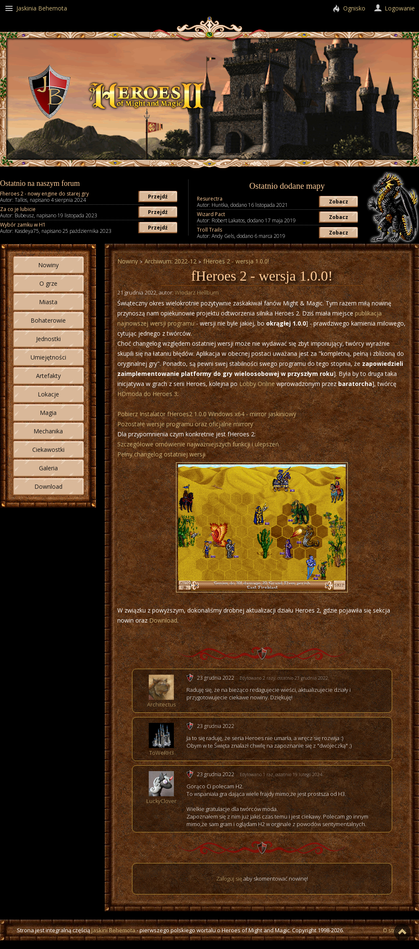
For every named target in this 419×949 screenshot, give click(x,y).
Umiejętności (48, 357)
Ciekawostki (48, 450)
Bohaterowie (48, 320)
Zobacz (338, 201)
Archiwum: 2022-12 (171, 261)
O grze (48, 283)
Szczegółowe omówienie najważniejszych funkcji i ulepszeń (198, 444)
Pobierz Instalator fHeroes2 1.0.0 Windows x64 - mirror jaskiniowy (206, 414)
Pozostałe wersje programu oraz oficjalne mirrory (185, 424)
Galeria (48, 468)
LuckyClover (161, 801)
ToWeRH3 (161, 752)
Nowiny (48, 265)
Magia (48, 413)
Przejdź (158, 196)
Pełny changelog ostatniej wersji (161, 454)
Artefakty (48, 376)
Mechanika (48, 431)
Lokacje (48, 394)
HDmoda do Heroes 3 (147, 394)
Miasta (48, 302)
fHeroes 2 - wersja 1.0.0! (236, 261)
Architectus (161, 704)
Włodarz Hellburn (197, 292)
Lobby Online (257, 384)
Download (48, 486)
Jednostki (48, 339)
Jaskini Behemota (113, 930)
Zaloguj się (229, 878)
